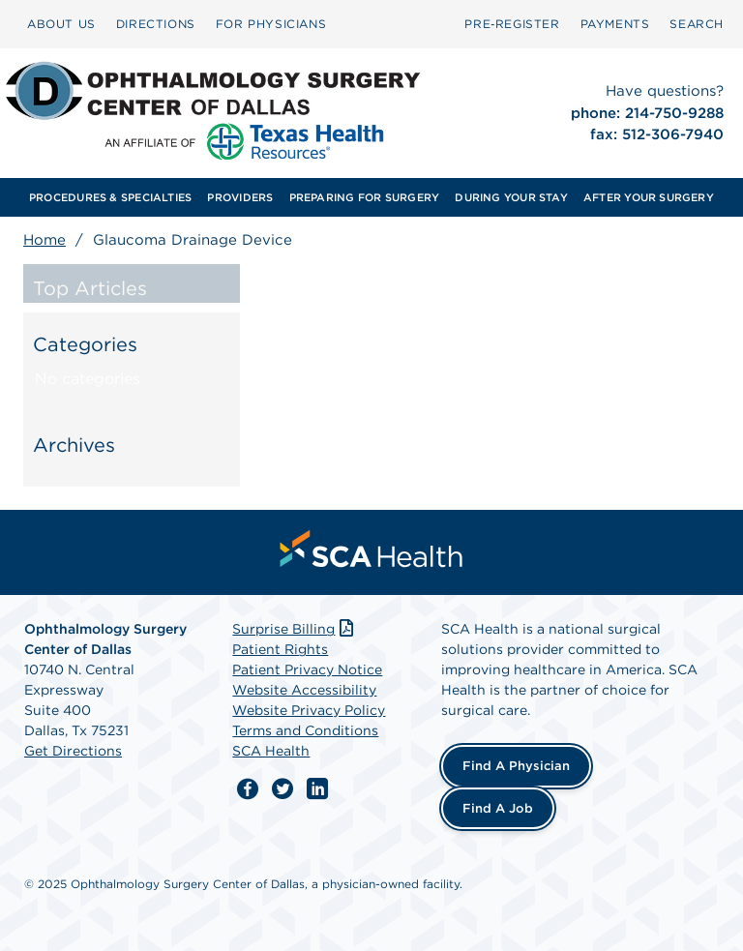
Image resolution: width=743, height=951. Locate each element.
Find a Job (497, 808)
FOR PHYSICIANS (271, 23)
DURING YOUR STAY (511, 197)
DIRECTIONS (155, 23)
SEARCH (696, 23)
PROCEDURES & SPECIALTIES (110, 197)
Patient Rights (280, 649)
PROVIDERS (240, 197)
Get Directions (73, 750)
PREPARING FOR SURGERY (364, 197)
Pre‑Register (511, 23)
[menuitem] (61, 24)
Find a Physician (516, 765)
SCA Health (271, 750)
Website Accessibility (304, 690)
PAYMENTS (615, 23)
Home (44, 240)
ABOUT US (61, 23)
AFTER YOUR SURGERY (648, 197)
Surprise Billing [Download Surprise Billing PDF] (294, 629)
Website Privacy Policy (308, 710)
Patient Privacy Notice (307, 669)
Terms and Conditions (305, 730)
